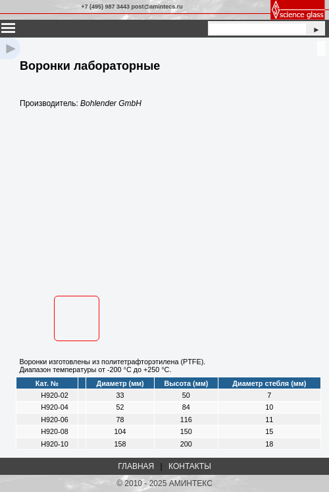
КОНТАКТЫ (189, 466)
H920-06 (54, 420)
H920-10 (54, 444)
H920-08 (54, 431)
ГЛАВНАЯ (136, 466)
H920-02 (54, 395)
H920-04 (54, 407)
